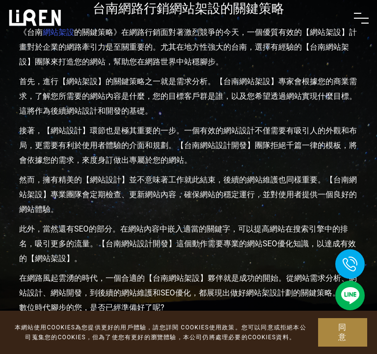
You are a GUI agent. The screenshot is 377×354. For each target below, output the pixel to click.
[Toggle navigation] (361, 18)
